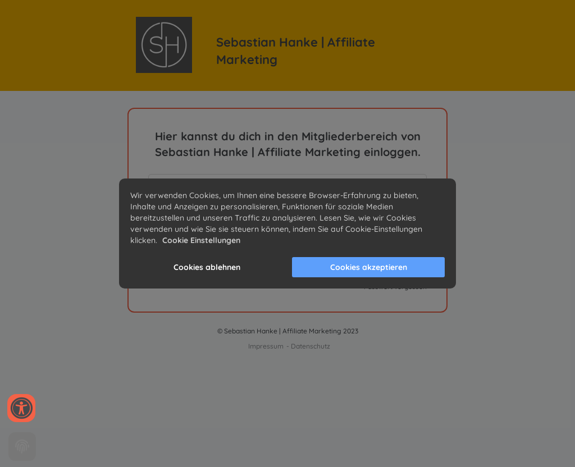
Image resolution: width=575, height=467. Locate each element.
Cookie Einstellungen (201, 240)
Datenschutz (310, 346)
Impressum (266, 346)
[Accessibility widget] (21, 408)
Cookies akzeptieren (368, 267)
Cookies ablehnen (207, 267)
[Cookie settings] (22, 446)
